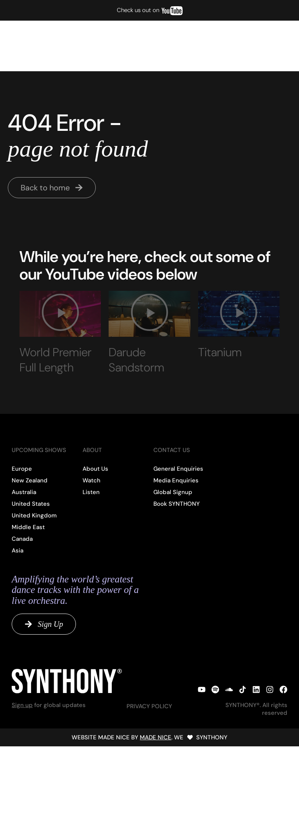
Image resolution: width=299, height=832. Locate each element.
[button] (271, 46)
